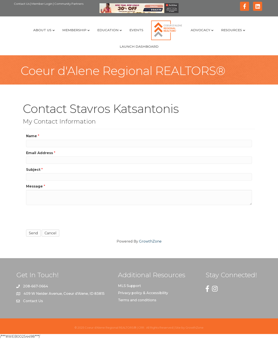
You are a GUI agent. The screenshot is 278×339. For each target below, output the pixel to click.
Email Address (39, 153)
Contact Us (22, 3)
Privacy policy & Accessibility (143, 293)
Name (31, 136)
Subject (33, 170)
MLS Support (129, 286)
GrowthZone (150, 241)
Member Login (42, 3)
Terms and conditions (137, 300)
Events (136, 30)
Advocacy (200, 30)
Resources (231, 30)
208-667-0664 (35, 286)
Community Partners (68, 3)
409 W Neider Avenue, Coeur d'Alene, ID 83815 (63, 294)
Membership (74, 30)
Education (108, 30)
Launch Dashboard (139, 46)
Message (34, 186)
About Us (42, 30)
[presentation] (59, 216)
